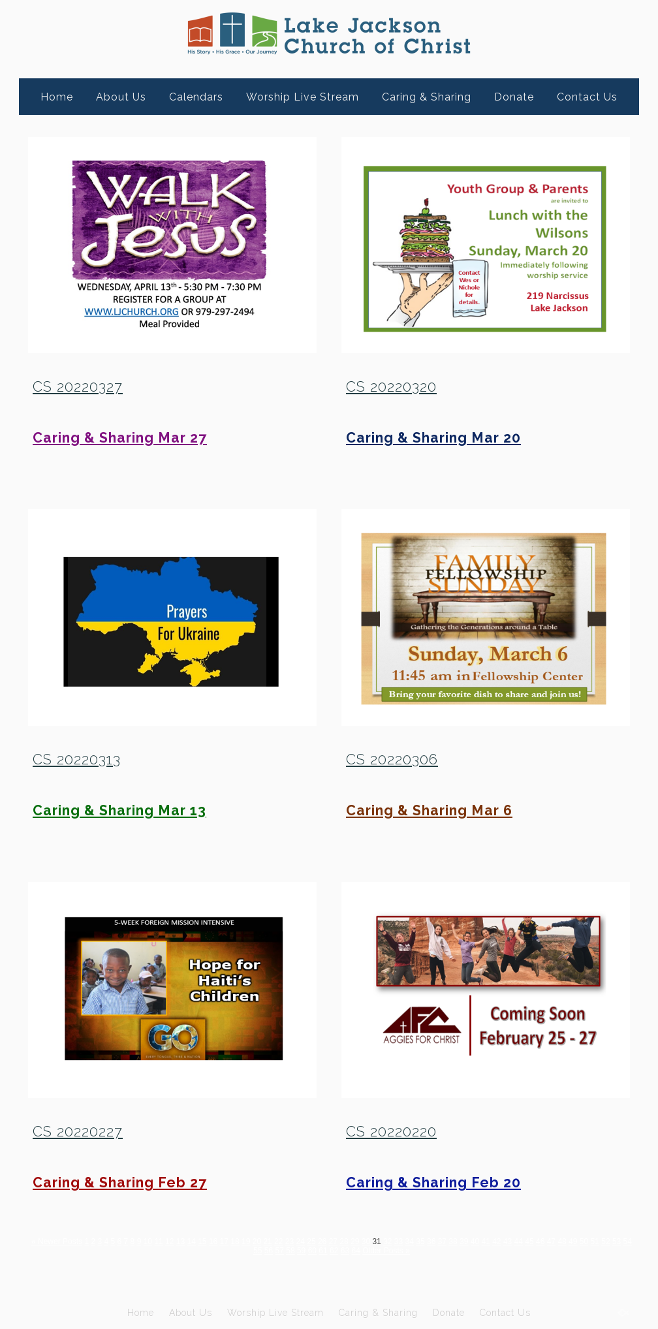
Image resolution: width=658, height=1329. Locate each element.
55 (257, 1250)
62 (334, 1250)
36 (431, 1241)
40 (475, 1241)
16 (213, 1241)
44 (518, 1241)
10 (148, 1241)
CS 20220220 (391, 1131)
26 (322, 1241)
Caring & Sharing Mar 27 (120, 438)
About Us (121, 97)
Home (56, 97)
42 (496, 1241)
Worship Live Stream (302, 97)
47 (551, 1241)
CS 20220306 (392, 759)
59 (301, 1250)
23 (289, 1241)
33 (398, 1241)
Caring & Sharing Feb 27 (120, 1182)
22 (278, 1241)
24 (300, 1241)
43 (507, 1241)
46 (540, 1241)
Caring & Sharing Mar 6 (429, 810)
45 (529, 1241)
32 (387, 1241)
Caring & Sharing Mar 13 (119, 810)
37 (442, 1241)
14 (191, 1241)
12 (169, 1241)
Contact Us (587, 97)
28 (343, 1241)
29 (355, 1241)
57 (279, 1250)
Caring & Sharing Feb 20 (433, 1182)
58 (290, 1250)
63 (345, 1250)
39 (464, 1241)
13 (180, 1241)
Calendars (196, 97)
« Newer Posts (56, 1241)
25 (311, 1241)
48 (561, 1241)
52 (605, 1241)
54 (627, 1241)
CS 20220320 (391, 386)
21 (267, 1241)
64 (355, 1250)
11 (158, 1241)
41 (485, 1241)
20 (257, 1241)
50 (584, 1241)
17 (224, 1241)
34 (409, 1241)
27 (333, 1241)
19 (246, 1241)
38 (452, 1241)
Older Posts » (386, 1250)
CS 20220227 (78, 1131)
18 (234, 1241)
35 (420, 1241)
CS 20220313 (77, 759)
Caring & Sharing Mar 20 (433, 438)
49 (573, 1241)
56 (268, 1250)
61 (323, 1250)
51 (595, 1241)
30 (366, 1241)
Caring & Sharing (426, 97)
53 (616, 1241)
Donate (514, 97)
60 (312, 1250)
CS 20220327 (78, 386)
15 (202, 1241)
